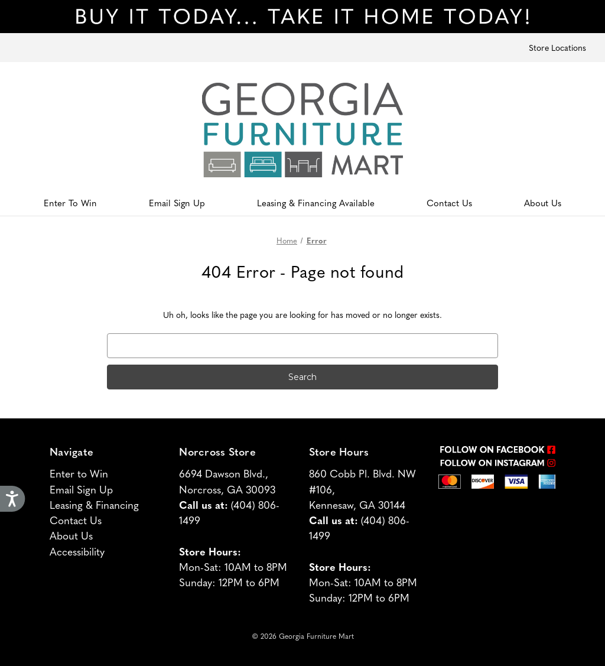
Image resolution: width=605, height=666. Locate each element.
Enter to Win (79, 473)
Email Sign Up (177, 202)
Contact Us (449, 202)
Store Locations (557, 47)
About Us (542, 202)
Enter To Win (70, 202)
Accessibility (77, 551)
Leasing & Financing (94, 504)
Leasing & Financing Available (316, 202)
